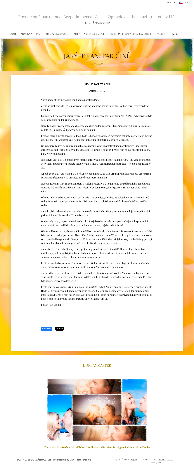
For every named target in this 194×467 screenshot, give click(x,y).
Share (46, 329)
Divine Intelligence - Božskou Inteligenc (101, 447)
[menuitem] (14, 33)
